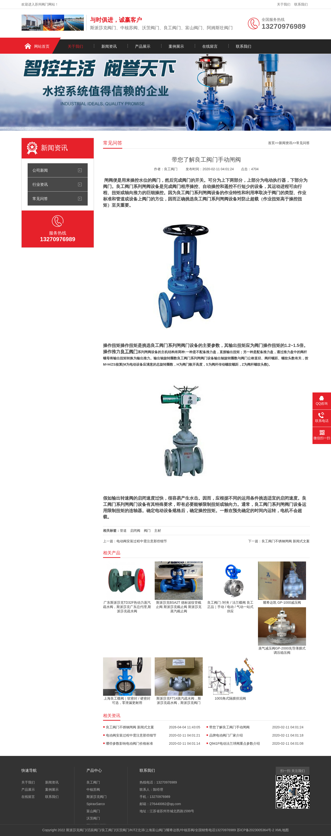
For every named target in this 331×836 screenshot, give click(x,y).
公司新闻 (40, 170)
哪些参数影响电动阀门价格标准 (129, 743)
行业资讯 (40, 184)
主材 (157, 530)
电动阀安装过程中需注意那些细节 (141, 541)
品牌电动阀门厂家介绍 (226, 735)
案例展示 (176, 46)
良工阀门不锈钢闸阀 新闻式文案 (286, 541)
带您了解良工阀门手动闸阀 (229, 727)
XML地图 (282, 830)
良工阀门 (93, 782)
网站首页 (41, 46)
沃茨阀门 (93, 818)
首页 (271, 143)
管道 (123, 530)
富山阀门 (93, 811)
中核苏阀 (93, 789)
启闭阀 (135, 530)
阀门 (147, 530)
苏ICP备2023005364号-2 (255, 830)
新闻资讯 (109, 46)
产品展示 (142, 46)
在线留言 (210, 46)
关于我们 (283, 4)
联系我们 (301, 4)
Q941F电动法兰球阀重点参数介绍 (234, 743)
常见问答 (40, 198)
